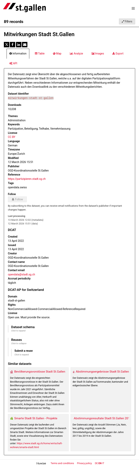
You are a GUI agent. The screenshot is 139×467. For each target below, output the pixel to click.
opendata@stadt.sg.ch (21, 274)
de (96, 463)
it (103, 463)
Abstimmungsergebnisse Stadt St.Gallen (102, 371)
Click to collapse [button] (18, 343)
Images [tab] (98, 53)
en (100, 463)
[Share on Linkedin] (18, 44)
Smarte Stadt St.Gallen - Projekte (35, 418)
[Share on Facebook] (12, 44)
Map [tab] (57, 53)
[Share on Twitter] (6, 44)
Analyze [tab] (76, 53)
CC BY (11, 136)
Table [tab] (40, 53)
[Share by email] (24, 44)
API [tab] (13, 63)
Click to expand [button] (18, 330)
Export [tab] (117, 53)
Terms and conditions (63, 463)
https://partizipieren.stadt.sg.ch (27, 178)
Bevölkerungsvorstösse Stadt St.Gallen (39, 371)
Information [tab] (17, 53)
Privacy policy (85, 463)
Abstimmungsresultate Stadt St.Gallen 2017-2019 (106, 418)
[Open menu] (133, 8)
